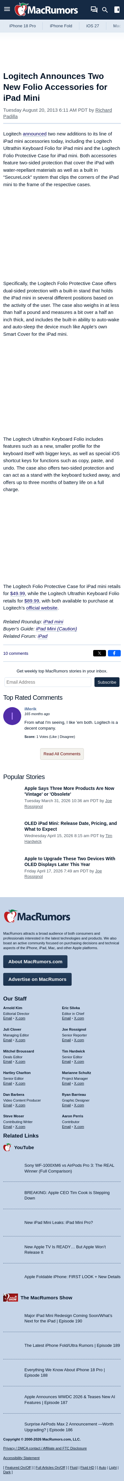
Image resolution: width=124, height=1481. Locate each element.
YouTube (24, 1147)
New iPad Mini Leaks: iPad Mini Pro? (58, 1222)
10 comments (15, 653)
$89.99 (31, 600)
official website (41, 608)
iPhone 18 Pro (22, 25)
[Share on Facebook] (114, 653)
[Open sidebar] (117, 10)
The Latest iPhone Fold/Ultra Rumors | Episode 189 (72, 1345)
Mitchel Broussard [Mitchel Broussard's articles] (18, 1051)
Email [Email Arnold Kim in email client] (7, 1018)
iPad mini (53, 621)
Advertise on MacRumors (37, 979)
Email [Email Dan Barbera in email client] (7, 1105)
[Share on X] (99, 653)
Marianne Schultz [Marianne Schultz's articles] (76, 1073)
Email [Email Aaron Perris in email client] (66, 1127)
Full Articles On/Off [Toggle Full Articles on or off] (50, 1467)
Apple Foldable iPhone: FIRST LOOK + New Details (72, 1276)
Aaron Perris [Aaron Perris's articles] (72, 1116)
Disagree (67, 737)
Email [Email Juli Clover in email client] (7, 1040)
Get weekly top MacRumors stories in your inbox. (62, 671)
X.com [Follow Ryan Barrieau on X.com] (79, 1105)
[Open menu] (7, 10)
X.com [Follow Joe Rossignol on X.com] (79, 1040)
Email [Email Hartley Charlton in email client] (7, 1083)
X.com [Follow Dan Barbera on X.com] (20, 1105)
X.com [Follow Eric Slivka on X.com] (79, 1018)
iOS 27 (92, 25)
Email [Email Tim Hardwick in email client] (66, 1061)
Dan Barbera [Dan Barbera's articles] (13, 1094)
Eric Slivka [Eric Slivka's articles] (71, 1008)
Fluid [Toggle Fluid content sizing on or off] (73, 1467)
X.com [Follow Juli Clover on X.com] (20, 1040)
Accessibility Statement (21, 1458)
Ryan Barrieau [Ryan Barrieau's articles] (74, 1094)
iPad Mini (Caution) (56, 628)
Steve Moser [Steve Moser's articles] (13, 1116)
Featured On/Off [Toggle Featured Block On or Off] (18, 1467)
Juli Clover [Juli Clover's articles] (12, 1029)
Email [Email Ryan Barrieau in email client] (66, 1105)
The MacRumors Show (46, 1297)
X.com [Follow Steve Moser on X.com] (20, 1127)
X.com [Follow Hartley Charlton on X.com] (20, 1083)
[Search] (107, 9)
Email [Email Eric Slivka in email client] (66, 1018)
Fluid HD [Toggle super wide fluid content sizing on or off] (87, 1467)
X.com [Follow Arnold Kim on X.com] (20, 1018)
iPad (43, 636)
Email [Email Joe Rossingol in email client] (66, 1040)
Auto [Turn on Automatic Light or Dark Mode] (102, 1467)
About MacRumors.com (35, 961)
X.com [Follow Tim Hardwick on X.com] (79, 1061)
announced (35, 133)
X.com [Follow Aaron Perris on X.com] (79, 1127)
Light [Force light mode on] (113, 1467)
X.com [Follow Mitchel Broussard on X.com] (20, 1061)
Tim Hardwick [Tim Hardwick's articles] (73, 1051)
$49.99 (17, 593)
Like (53, 737)
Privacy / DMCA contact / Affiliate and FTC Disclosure (45, 1448)
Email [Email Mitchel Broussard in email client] (7, 1061)
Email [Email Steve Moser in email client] (7, 1127)
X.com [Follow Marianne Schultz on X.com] (79, 1083)
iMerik (30, 708)
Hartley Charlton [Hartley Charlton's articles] (17, 1073)
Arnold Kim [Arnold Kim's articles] (12, 1008)
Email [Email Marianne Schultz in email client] (66, 1083)
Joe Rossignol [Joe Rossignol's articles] (74, 1029)
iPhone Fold (61, 25)
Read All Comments (62, 753)
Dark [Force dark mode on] (7, 1472)
